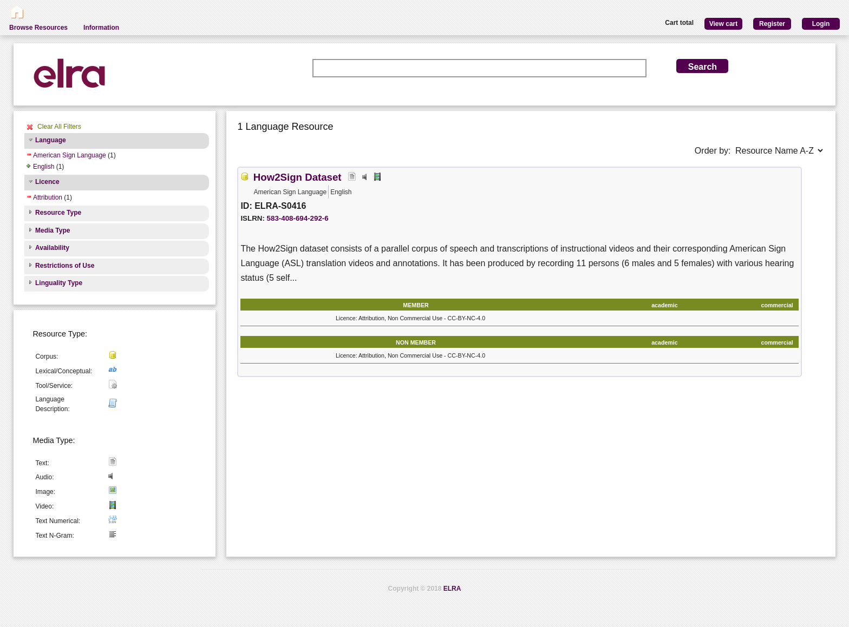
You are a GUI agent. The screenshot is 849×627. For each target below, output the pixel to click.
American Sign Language (69, 155)
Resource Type (58, 212)
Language (50, 140)
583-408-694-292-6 (298, 218)
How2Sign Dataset (297, 177)
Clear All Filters (59, 126)
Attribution (47, 197)
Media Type (52, 230)
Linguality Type (58, 283)
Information (101, 27)
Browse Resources (38, 27)
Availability (52, 248)
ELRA (452, 588)
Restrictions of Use (64, 265)
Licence (47, 182)
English (43, 166)
